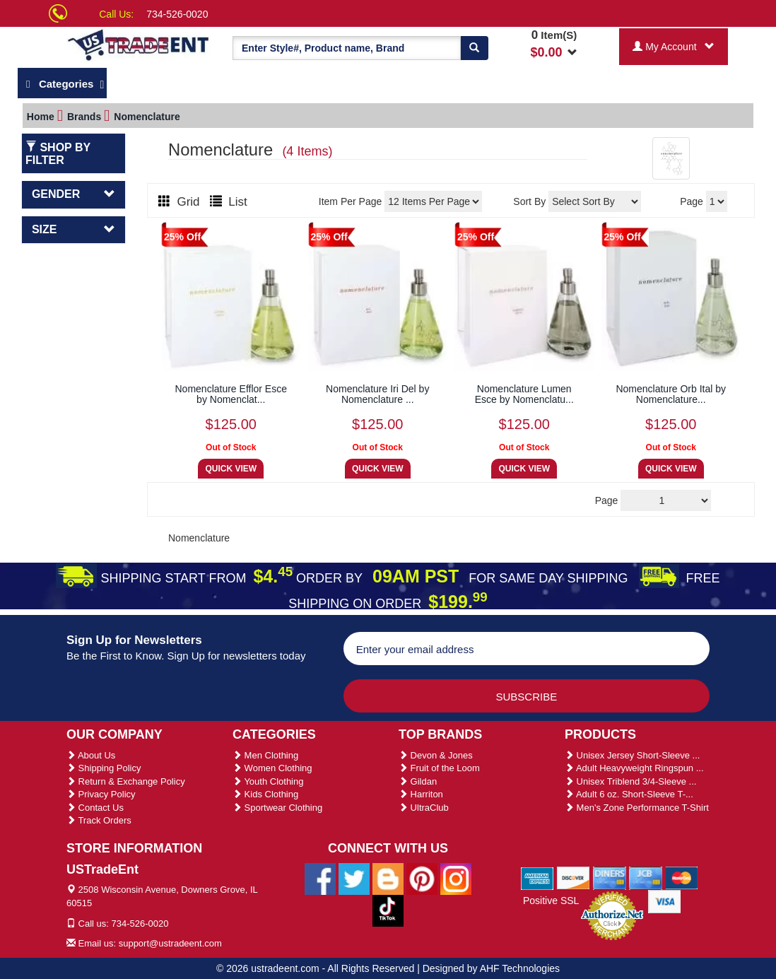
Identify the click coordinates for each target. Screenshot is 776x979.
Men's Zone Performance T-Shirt (637, 807)
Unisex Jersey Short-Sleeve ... (632, 755)
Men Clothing (265, 755)
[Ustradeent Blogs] (388, 878)
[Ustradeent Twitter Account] (354, 878)
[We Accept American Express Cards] (537, 877)
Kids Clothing (265, 794)
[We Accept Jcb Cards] (645, 877)
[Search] (474, 48)
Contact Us (95, 807)
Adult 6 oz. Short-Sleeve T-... (629, 794)
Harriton (421, 794)
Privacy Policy (101, 794)
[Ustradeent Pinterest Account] (421, 878)
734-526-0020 (177, 14)
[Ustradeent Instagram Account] (455, 878)
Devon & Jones (436, 755)
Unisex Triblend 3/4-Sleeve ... (630, 781)
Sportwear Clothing (277, 807)
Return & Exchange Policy (125, 781)
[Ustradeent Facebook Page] (320, 878)
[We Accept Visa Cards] (664, 900)
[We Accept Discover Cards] (573, 877)
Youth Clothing (268, 781)
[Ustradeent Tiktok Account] (388, 909)
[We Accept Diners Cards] (609, 877)
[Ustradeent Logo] (138, 44)
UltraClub (424, 807)
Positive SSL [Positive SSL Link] (551, 900)
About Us (90, 755)
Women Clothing (272, 768)
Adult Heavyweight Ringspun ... (634, 768)
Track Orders (98, 820)
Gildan (418, 781)
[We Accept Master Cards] (681, 877)
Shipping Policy (103, 768)
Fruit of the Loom (439, 768)
